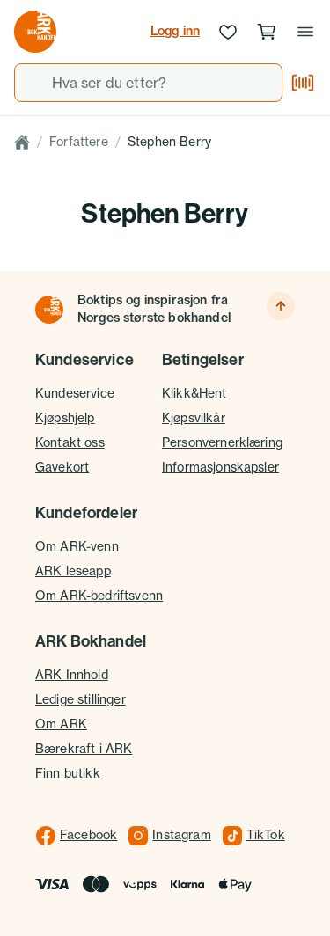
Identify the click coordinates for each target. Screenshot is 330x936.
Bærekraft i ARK (83, 749)
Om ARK (61, 724)
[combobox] (148, 82)
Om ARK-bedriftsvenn (99, 595)
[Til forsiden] (49, 310)
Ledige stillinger (80, 699)
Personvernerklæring (222, 442)
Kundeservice (74, 393)
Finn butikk (67, 773)
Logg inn (175, 31)
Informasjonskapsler (220, 467)
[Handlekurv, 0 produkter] (266, 31)
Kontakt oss (70, 442)
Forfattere (78, 142)
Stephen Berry (169, 142)
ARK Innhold (71, 675)
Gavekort (62, 467)
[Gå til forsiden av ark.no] (35, 31)
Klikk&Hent (194, 393)
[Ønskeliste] (227, 31)
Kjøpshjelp (65, 418)
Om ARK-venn (77, 546)
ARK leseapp (73, 571)
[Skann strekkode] (303, 82)
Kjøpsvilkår (193, 418)
